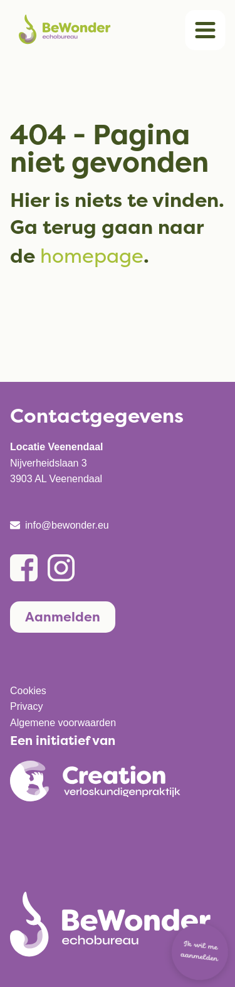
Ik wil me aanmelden (199, 952)
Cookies (28, 690)
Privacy (26, 706)
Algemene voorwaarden (63, 722)
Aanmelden (62, 617)
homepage (92, 255)
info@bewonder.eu (67, 525)
